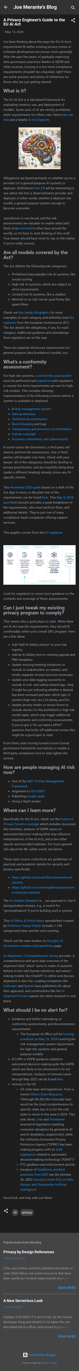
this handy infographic (34, 313)
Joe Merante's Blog (35, 7)
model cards (36, 796)
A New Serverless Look (23, 1300)
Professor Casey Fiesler (24, 926)
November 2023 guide (25, 487)
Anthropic (10, 986)
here (37, 188)
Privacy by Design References (28, 1252)
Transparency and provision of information (41, 429)
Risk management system (33, 409)
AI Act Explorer (38, 120)
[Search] (73, 8)
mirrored (26, 228)
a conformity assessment (53, 376)
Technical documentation (29, 419)
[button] (73, 21)
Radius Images (49, 1363)
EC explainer (53, 533)
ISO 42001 (38, 791)
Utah (39, 1119)
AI (15, 1212)
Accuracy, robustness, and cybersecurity (40, 439)
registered (44, 381)
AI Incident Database (24, 901)
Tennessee (57, 1119)
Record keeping (22, 424)
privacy (27, 1212)
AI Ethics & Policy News (27, 921)
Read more (67, 1288)
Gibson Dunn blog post (46, 1094)
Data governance (23, 414)
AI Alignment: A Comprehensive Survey (30, 956)
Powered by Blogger (39, 1355)
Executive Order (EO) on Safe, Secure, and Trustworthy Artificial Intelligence (47, 1185)
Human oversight (24, 434)
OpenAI (29, 986)
